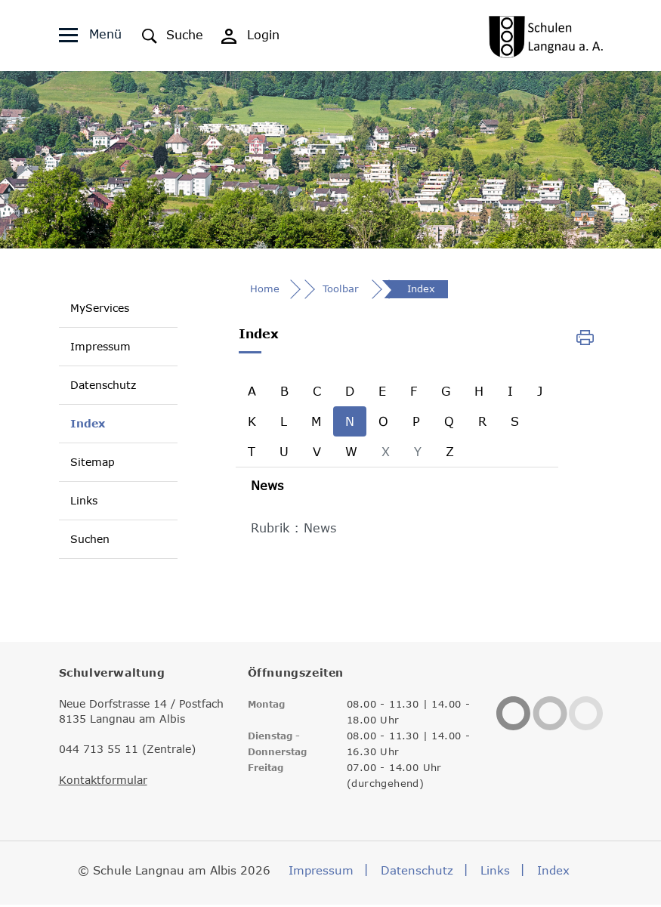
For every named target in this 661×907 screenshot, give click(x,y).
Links (83, 501)
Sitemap (92, 462)
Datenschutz (103, 385)
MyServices (99, 308)
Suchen (90, 539)
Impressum (100, 347)
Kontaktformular (103, 782)
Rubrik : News (293, 530)
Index (87, 423)
